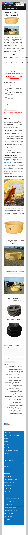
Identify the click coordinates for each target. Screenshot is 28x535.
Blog (17, 8)
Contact (14, 5)
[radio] (14, 89)
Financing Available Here (9, 8)
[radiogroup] (14, 93)
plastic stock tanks (8, 173)
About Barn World (7, 5)
